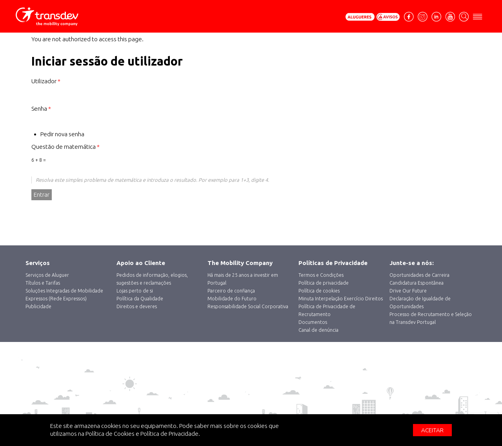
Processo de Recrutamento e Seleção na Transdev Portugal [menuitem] (430, 318)
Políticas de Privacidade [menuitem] (332, 263)
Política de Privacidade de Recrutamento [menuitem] (326, 310)
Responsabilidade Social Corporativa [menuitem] (247, 306)
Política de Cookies (110, 433)
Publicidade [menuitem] (38, 306)
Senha (41, 108)
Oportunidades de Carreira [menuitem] (419, 275)
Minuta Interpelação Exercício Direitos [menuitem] (340, 298)
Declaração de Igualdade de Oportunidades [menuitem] (420, 302)
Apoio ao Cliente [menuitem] (140, 263)
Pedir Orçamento (360, 17)
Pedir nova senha (62, 134)
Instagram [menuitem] (422, 16)
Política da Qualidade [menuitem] (139, 298)
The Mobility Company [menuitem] (240, 263)
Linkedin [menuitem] (436, 16)
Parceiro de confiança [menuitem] (231, 290)
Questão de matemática (65, 146)
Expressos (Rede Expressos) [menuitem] (56, 298)
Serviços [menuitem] (37, 263)
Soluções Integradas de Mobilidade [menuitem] (64, 290)
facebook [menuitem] (410, 19)
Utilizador (45, 81)
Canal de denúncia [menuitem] (318, 330)
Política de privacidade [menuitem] (323, 282)
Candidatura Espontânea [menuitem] (416, 282)
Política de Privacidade (169, 433)
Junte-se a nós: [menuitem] (411, 263)
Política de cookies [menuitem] (319, 290)
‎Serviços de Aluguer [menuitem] (47, 275)
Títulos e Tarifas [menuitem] (42, 282)
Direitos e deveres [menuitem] (136, 306)
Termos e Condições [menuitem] (321, 275)
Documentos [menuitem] (312, 322)
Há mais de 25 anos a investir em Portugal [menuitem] (242, 278)
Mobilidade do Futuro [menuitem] (231, 298)
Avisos (388, 17)
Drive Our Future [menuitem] (408, 290)
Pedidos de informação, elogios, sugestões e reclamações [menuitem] (152, 278)
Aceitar (432, 430)
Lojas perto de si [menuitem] (134, 290)
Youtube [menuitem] (450, 16)
